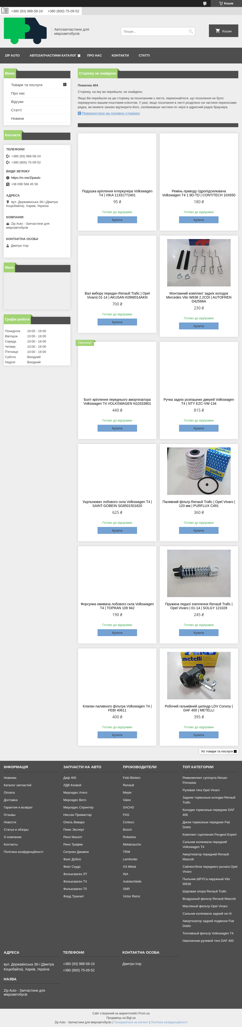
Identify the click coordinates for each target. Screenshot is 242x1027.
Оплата (9, 792)
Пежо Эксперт (73, 829)
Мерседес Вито (74, 800)
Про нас (94, 55)
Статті (144, 55)
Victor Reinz (131, 896)
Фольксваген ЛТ (75, 874)
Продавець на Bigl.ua (121, 1018)
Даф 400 (69, 778)
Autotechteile (132, 881)
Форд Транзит (73, 896)
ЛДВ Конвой (72, 785)
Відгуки (17, 102)
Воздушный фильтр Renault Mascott (209, 899)
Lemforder (130, 859)
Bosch (127, 829)
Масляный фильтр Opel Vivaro (205, 906)
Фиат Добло (72, 859)
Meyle (127, 792)
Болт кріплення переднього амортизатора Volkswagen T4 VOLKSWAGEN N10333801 (117, 401)
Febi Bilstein (132, 778)
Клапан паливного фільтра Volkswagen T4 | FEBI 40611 (117, 708)
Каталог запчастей (17, 785)
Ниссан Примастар (77, 815)
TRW (126, 852)
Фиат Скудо (72, 866)
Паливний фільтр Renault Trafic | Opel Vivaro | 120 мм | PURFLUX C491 (198, 504)
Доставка (11, 800)
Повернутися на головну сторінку (111, 113)
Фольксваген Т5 (75, 889)
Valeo (127, 800)
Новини (17, 118)
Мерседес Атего (75, 792)
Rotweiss (129, 837)
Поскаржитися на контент (130, 1022)
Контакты (11, 844)
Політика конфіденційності (23, 852)
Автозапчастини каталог (53, 55)
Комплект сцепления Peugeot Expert (209, 834)
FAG (126, 815)
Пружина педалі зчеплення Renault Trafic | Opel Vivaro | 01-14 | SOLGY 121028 (199, 606)
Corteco (128, 822)
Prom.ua (144, 1013)
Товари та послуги (26, 85)
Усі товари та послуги (217, 751)
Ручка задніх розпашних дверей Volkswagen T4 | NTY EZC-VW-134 (198, 401)
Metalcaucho (132, 844)
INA (125, 874)
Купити (117, 220)
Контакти (120, 55)
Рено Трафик (73, 844)
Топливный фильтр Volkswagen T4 (207, 933)
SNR (126, 889)
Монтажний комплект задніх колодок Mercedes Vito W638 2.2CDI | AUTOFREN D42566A (199, 297)
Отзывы (10, 815)
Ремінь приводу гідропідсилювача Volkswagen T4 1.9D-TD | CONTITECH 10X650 (199, 193)
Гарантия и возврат (18, 807)
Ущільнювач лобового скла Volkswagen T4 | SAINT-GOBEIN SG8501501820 (117, 504)
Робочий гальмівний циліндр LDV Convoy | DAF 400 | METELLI (199, 708)
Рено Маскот (72, 837)
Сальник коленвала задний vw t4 (207, 913)
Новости (10, 822)
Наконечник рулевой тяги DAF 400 (208, 941)
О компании (12, 837)
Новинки (10, 778)
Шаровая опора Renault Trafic (204, 891)
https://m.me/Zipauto (25, 178)
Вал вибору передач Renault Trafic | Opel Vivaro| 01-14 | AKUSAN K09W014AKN (117, 295)
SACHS (128, 807)
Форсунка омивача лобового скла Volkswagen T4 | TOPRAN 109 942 (117, 606)
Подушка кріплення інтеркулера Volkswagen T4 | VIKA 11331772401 (117, 193)
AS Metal (129, 866)
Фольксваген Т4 (75, 881)
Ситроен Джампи (76, 852)
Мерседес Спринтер (78, 807)
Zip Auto (12, 55)
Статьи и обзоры (16, 829)
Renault (128, 785)
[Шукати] (190, 31)
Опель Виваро (73, 822)
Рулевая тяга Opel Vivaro (201, 790)
